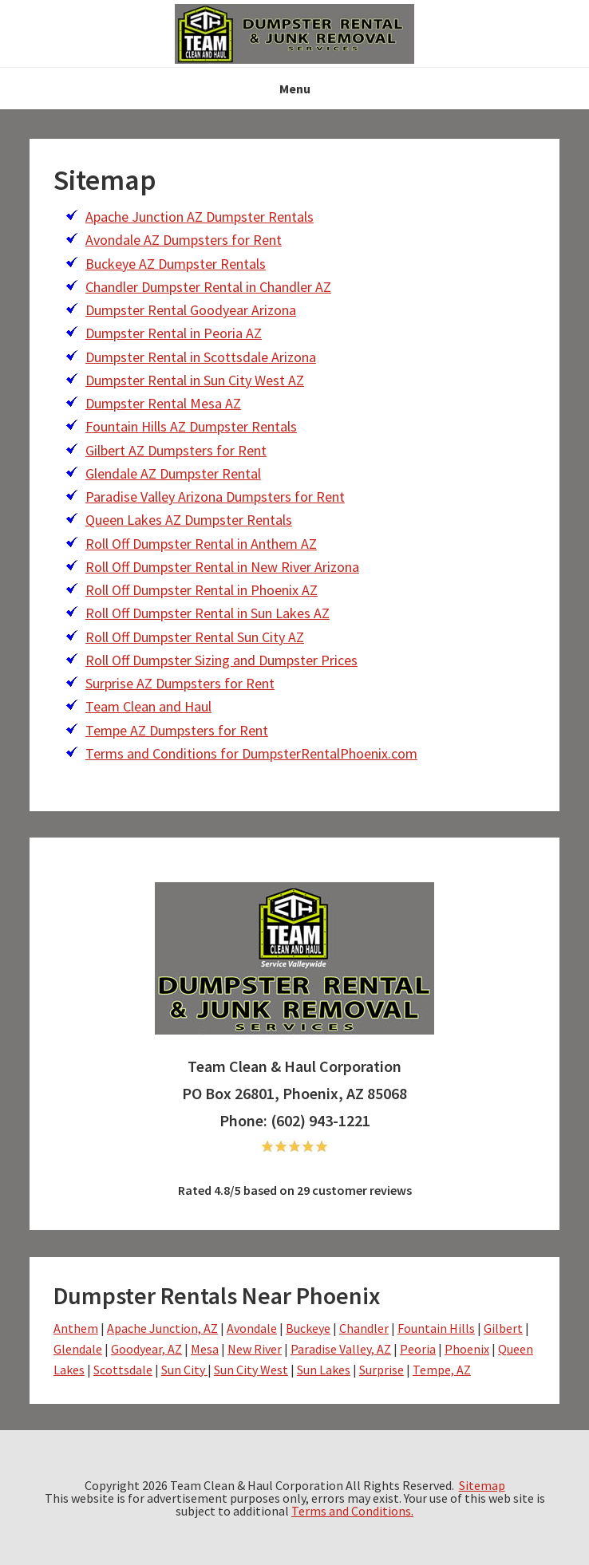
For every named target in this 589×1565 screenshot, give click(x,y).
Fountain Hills (436, 1328)
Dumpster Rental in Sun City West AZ (194, 380)
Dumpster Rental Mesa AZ (163, 403)
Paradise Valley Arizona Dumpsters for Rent (215, 496)
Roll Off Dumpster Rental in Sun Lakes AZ (207, 613)
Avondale (252, 1328)
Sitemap (482, 1485)
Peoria (418, 1349)
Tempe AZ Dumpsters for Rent (176, 730)
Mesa (205, 1349)
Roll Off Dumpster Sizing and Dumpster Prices (221, 660)
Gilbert (503, 1328)
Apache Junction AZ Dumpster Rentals (199, 216)
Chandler (364, 1328)
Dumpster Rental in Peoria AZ (173, 333)
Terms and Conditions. (352, 1511)
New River (254, 1349)
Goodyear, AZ (146, 1349)
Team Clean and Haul (148, 706)
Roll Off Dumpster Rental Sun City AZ (194, 637)
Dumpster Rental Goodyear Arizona (190, 310)
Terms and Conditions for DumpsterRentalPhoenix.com (251, 753)
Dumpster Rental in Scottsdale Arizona (200, 357)
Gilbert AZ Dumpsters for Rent (176, 450)
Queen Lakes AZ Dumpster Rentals (188, 519)
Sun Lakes (323, 1370)
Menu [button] (294, 89)
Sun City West (251, 1370)
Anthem (75, 1328)
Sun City (184, 1370)
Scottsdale (122, 1370)
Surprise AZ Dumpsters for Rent (180, 683)
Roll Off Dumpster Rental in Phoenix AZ (201, 590)
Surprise (381, 1370)
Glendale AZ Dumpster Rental (173, 473)
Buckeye (308, 1328)
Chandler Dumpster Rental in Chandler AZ (208, 287)
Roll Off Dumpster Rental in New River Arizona (222, 567)
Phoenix (467, 1349)
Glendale (77, 1349)
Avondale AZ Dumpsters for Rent (183, 240)
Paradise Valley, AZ (341, 1349)
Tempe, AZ (442, 1370)
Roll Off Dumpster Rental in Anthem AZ (201, 543)
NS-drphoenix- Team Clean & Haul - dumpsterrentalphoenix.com (294, 33)
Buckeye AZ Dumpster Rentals (175, 263)
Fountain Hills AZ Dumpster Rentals (191, 426)
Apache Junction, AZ (162, 1328)
